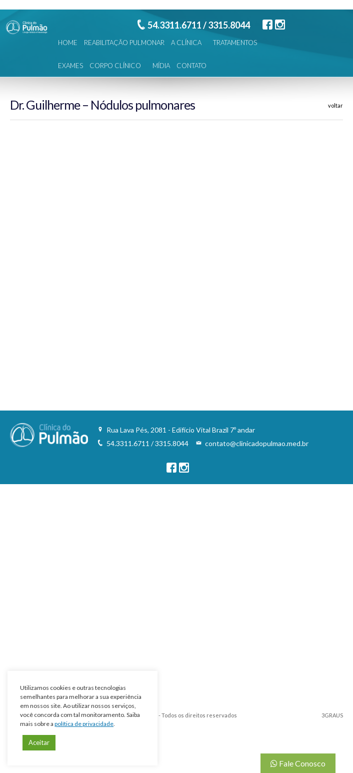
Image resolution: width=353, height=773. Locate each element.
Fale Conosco (298, 763)
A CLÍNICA (186, 43)
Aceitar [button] (39, 742)
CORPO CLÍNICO (115, 66)
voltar (335, 105)
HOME (68, 43)
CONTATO (191, 66)
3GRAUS (332, 715)
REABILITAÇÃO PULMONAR (124, 43)
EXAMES (70, 66)
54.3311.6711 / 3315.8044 (199, 25)
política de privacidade (84, 723)
